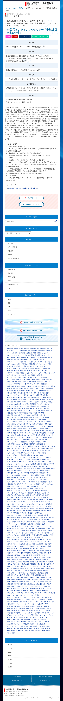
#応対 (35, 413)
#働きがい (36, 428)
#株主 (23, 495)
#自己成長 (32, 364)
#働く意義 (29, 353)
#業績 (9, 448)
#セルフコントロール (44, 566)
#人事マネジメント (46, 348)
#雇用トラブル (47, 579)
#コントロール (42, 386)
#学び (32, 439)
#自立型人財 (17, 499)
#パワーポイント (28, 602)
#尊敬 (21, 362)
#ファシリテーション (48, 613)
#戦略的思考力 (34, 348)
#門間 (23, 530)
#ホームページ (38, 533)
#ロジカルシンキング (41, 602)
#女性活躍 (33, 464)
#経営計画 (46, 606)
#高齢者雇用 (23, 350)
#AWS (46, 604)
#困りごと (39, 437)
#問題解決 (26, 624)
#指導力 (18, 508)
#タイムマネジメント (22, 586)
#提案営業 (39, 395)
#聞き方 (21, 559)
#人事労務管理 (27, 548)
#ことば (9, 419)
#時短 (27, 404)
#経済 (9, 530)
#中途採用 (10, 370)
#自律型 (9, 537)
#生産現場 (51, 593)
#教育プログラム (19, 555)
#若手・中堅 (40, 568)
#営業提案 (16, 513)
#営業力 (9, 564)
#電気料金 (23, 455)
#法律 (45, 593)
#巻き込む (25, 364)
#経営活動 (42, 366)
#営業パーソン (21, 526)
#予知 (16, 575)
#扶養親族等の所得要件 (24, 386)
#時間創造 (10, 375)
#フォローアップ (37, 497)
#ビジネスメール (12, 570)
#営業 (32, 615)
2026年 (10, 648)
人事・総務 (11, 277)
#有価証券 (49, 399)
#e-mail (19, 462)
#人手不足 (47, 382)
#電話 (23, 606)
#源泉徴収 (38, 630)
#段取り (9, 544)
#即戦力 (16, 370)
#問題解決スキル (30, 515)
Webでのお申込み (32, 205)
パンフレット (32, 198)
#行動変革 (10, 366)
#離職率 (9, 388)
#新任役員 (29, 555)
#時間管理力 (11, 508)
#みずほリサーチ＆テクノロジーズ (36, 530)
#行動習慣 (17, 366)
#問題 (38, 628)
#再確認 (9, 499)
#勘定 (29, 506)
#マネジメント (11, 622)
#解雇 (13, 610)
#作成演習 (42, 473)
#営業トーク (47, 395)
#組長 (42, 428)
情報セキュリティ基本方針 (45, 676)
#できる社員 (32, 570)
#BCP (50, 424)
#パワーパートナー (13, 524)
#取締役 (15, 602)
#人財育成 (20, 553)
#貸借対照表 (24, 628)
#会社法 (16, 466)
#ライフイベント (12, 355)
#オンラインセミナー (44, 542)
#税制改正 (40, 573)
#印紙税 (47, 628)
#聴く (43, 430)
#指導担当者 (35, 459)
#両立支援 (49, 388)
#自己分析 (44, 402)
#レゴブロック (49, 484)
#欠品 (20, 399)
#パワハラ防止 (43, 477)
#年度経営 (48, 550)
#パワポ (22, 457)
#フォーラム (41, 457)
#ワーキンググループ (19, 537)
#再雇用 (38, 495)
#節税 (45, 544)
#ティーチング (31, 604)
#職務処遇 (49, 350)
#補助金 (9, 428)
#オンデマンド (20, 459)
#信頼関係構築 (44, 459)
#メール (25, 550)
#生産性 (39, 570)
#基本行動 (46, 622)
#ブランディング (12, 533)
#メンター (34, 582)
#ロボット (28, 450)
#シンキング (21, 522)
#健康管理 (45, 495)
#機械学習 (22, 575)
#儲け (16, 413)
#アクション (35, 470)
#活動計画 (29, 479)
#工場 (39, 617)
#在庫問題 (48, 475)
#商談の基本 (28, 559)
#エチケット (18, 624)
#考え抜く (47, 355)
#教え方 (47, 470)
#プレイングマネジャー (29, 468)
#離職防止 (49, 457)
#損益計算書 (42, 553)
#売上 (17, 379)
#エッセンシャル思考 (20, 375)
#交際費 (31, 475)
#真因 (39, 466)
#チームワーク (11, 619)
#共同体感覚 (42, 528)
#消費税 (31, 630)
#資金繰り (10, 628)
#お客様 (38, 430)
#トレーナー (15, 542)
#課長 (32, 508)
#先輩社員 (22, 544)
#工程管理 (41, 582)
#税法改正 (33, 573)
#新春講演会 (27, 424)
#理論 (9, 506)
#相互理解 (10, 484)
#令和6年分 (26, 439)
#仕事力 (51, 535)
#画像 (37, 608)
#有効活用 (31, 375)
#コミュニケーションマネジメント (17, 519)
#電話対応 (26, 562)
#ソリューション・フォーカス (16, 446)
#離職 (51, 508)
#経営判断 (17, 613)
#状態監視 (10, 575)
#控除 (9, 406)
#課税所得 (17, 475)
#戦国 (33, 424)
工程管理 (11, 188)
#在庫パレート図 (12, 399)
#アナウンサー (40, 379)
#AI (24, 510)
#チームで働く (11, 357)
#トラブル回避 (11, 550)
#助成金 (16, 426)
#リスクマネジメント (36, 593)
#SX (8, 450)
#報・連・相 (41, 564)
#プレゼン (10, 617)
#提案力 (50, 562)
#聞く (19, 364)
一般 (9, 288)
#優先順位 (10, 470)
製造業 (33, 188)
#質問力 (24, 499)
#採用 (47, 508)
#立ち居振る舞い (12, 415)
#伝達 (33, 379)
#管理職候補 (50, 517)
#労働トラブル (11, 535)
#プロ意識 (10, 624)
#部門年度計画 (23, 413)
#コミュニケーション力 (19, 486)
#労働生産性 (22, 388)
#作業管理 (10, 584)
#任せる (37, 377)
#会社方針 (30, 488)
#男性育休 (51, 386)
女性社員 (10, 251)
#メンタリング (28, 597)
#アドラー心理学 (12, 410)
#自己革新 (25, 444)
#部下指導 (23, 524)
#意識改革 (10, 555)
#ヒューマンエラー (13, 626)
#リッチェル (20, 450)
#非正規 (28, 495)
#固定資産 (10, 402)
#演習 (9, 486)
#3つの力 (10, 404)
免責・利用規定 (17, 676)
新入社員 (10, 243)
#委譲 (9, 382)
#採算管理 (32, 628)
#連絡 (43, 468)
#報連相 (28, 608)
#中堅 (9, 548)
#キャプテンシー (12, 504)
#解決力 (41, 359)
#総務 (48, 610)
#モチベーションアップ (31, 619)
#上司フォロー (46, 493)
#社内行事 (31, 368)
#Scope (19, 477)
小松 (9, 307)
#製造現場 (45, 590)
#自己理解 (48, 506)
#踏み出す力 (49, 435)
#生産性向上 (31, 584)
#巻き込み (21, 410)
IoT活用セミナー (13, 284)
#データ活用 (21, 535)
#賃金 (49, 608)
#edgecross (10, 528)
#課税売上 (25, 402)
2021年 (10, 667)
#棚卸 (43, 399)
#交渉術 (52, 446)
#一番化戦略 (24, 359)
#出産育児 (36, 417)
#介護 (42, 417)
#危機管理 (33, 564)
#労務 (29, 466)
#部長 (19, 468)
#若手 (50, 544)
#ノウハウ (29, 617)
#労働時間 (23, 557)
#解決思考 (30, 446)
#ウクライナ (25, 384)
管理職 (10, 254)
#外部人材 (17, 384)
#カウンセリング (34, 362)
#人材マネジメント (43, 406)
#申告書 (14, 406)
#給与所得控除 (11, 386)
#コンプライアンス (23, 593)
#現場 (35, 626)
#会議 (9, 615)
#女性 (29, 557)
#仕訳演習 (30, 524)
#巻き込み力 (22, 493)
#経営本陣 (49, 410)
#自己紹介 (10, 502)
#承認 (42, 470)
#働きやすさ (11, 586)
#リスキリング (11, 453)
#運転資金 (15, 506)
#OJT (16, 617)
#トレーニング (26, 470)
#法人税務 (25, 630)
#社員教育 (40, 604)
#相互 (26, 362)
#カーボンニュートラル (30, 477)
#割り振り (49, 379)
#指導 (20, 488)
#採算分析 (10, 613)
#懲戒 (46, 515)
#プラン (48, 473)
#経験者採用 (46, 368)
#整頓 (22, 373)
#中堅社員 (10, 599)
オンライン (11, 314)
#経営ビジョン (11, 553)
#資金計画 (39, 584)
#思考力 (16, 359)
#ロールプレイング (24, 482)
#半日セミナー (21, 406)
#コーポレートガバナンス (47, 557)
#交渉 (47, 446)
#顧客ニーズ (31, 437)
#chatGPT (35, 450)
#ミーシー (10, 395)
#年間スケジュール (25, 433)
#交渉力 (24, 366)
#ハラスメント (40, 610)
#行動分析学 (50, 522)
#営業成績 (16, 430)
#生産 (26, 626)
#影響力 (29, 499)
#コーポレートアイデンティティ (17, 368)
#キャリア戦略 (22, 355)
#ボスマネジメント (30, 453)
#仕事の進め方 (47, 437)
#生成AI (42, 450)
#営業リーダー (17, 588)
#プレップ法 (18, 502)
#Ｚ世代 (9, 397)
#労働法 (18, 610)
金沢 (9, 303)
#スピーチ (40, 537)
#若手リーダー (18, 348)
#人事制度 (35, 557)
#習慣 (49, 364)
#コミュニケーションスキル (15, 515)
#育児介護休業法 (19, 390)
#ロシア (32, 384)
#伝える (9, 430)
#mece (25, 419)
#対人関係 (41, 435)
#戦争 (38, 384)
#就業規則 (26, 590)
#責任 (21, 539)
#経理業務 (37, 524)
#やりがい (31, 442)
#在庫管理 (39, 544)
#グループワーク (25, 379)
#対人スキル (31, 504)
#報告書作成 (32, 550)
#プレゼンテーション (45, 588)
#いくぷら (35, 390)
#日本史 (14, 424)
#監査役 (15, 433)
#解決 (9, 477)
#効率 (9, 364)
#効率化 (16, 584)
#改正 (34, 479)
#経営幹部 (42, 599)
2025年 (10, 652)
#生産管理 (38, 590)
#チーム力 (26, 464)
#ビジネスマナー (22, 622)
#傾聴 (26, 577)
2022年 (10, 663)
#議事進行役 (38, 513)
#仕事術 (25, 395)
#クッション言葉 (12, 353)
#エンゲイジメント (32, 410)
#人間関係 (19, 562)
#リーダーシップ (19, 599)
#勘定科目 (21, 448)
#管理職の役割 (31, 382)
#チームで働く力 (21, 437)
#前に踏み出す (21, 357)
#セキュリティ (31, 537)
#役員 (28, 582)
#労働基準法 (18, 590)
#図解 (49, 577)
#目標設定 (38, 575)
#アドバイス (37, 522)
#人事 (32, 590)
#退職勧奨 (41, 422)
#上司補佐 (23, 584)
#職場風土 (39, 442)
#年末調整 (19, 579)
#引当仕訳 (50, 433)
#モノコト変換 (33, 359)
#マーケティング (23, 533)
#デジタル (35, 599)
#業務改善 (42, 624)
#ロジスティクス (40, 462)
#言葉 (9, 546)
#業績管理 (10, 608)
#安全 (35, 617)
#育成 (24, 488)
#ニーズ (9, 513)
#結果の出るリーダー (23, 435)
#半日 (33, 535)
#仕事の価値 (37, 353)
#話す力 (40, 519)
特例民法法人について (45, 680)
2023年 (10, 659)
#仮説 (50, 482)
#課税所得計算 (39, 475)
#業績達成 (40, 355)
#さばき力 (30, 366)
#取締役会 (49, 430)
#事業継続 (39, 424)
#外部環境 (32, 444)
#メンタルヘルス (42, 479)
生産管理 (10, 273)
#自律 (39, 393)
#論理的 (19, 419)
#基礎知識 (17, 495)
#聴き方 (39, 606)
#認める (37, 402)
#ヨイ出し (43, 362)
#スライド (10, 475)
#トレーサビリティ (13, 455)
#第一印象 (41, 413)
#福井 (49, 546)
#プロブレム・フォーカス (41, 408)
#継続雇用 (17, 408)
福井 (9, 310)
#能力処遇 (41, 350)
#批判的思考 (42, 390)
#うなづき (32, 395)
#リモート (49, 599)
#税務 (43, 630)
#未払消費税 (42, 433)
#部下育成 (20, 619)
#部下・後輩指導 (12, 422)
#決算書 (16, 628)
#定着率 (28, 459)
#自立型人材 (37, 555)
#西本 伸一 (49, 448)
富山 (9, 299)
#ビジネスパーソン (33, 357)
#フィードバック (12, 493)
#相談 (53, 468)
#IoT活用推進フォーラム (14, 510)
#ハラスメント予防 (33, 526)
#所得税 (51, 464)
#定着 (36, 508)
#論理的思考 (11, 604)
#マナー (9, 568)
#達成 (30, 417)
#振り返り (46, 497)
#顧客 (22, 542)
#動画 (31, 533)
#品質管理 (48, 582)
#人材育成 (10, 606)
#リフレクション (41, 364)
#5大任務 (23, 370)
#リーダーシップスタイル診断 (16, 377)
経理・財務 (11, 269)
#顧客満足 (33, 606)
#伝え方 (51, 602)
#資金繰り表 (22, 506)
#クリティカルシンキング (33, 373)
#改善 (32, 624)
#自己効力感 (30, 377)
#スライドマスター (28, 462)
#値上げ (43, 388)
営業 (9, 280)
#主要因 (34, 466)
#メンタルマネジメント (14, 439)
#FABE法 (37, 502)
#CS (27, 606)
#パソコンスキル (21, 604)
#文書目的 (30, 399)
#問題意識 (20, 453)
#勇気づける (50, 528)
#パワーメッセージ (39, 548)
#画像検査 (36, 510)
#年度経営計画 (40, 444)
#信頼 (43, 522)
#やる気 (43, 517)
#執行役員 (10, 466)
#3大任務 (48, 422)
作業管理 (26, 188)
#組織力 (9, 393)
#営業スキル (17, 564)
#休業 (29, 497)
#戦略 (36, 488)
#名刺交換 (42, 415)
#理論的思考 (43, 482)
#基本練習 (21, 353)
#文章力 (19, 550)
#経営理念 (36, 517)
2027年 (10, 644)
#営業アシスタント (30, 542)
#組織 (9, 559)
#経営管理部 (11, 579)
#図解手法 (10, 495)
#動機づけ (37, 493)
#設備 (46, 573)
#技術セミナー (11, 593)
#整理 (17, 373)
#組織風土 (45, 439)
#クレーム (39, 539)
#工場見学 (39, 535)
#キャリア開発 (31, 486)
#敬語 (20, 415)
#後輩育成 (10, 473)
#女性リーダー (11, 577)
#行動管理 (23, 513)
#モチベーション (39, 597)
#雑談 (14, 419)
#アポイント (47, 539)
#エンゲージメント (28, 490)
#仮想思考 (30, 513)
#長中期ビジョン (12, 488)
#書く (24, 399)
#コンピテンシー (12, 573)
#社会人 (50, 402)
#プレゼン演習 (45, 502)
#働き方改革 (47, 584)
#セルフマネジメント (36, 586)
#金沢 (34, 566)
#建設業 (45, 535)
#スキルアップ (23, 546)
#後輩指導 (37, 613)
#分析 (50, 530)
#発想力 (45, 464)
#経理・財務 (11, 633)
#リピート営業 (11, 462)
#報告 (39, 468)
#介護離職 (10, 390)
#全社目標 (10, 413)
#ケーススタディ (30, 568)
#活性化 (28, 544)
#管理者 (41, 508)
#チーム (9, 588)
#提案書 (31, 577)
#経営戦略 (10, 359)
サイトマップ (31, 683)
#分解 (43, 448)
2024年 (10, 656)
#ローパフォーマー (32, 422)
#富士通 (13, 450)
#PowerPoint (34, 588)
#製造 (30, 626)
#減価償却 (17, 402)
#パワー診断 (32, 393)
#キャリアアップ (12, 479)
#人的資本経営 (31, 406)
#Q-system (39, 455)
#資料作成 (27, 553)
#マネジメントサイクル (40, 370)
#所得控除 (35, 579)
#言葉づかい (43, 562)
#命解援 (46, 519)
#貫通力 (35, 499)
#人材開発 (16, 568)
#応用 (36, 562)
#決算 (43, 524)
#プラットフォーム (46, 526)
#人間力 (29, 370)
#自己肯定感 (32, 355)
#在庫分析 (50, 462)
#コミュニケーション (35, 622)
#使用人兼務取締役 (13, 539)
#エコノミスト (16, 530)
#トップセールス (25, 430)
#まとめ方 (29, 457)
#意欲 (21, 417)
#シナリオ (19, 548)
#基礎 (32, 562)
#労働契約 (10, 590)
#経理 (40, 579)
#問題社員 (21, 422)
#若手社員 (20, 566)
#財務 (9, 582)
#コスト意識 (11, 379)
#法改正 (28, 390)
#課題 (42, 628)
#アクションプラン (43, 486)
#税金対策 (25, 475)
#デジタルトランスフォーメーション (22, 595)
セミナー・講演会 (17, 8)
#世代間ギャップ (18, 397)
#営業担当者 (35, 482)
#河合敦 (19, 424)
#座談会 (29, 455)
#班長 (33, 544)
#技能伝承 (22, 617)
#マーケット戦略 (46, 510)
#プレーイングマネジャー (15, 597)
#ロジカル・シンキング (33, 448)
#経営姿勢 (32, 539)
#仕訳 (16, 608)
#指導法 (39, 464)
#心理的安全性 (22, 442)
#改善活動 (17, 470)
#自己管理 (39, 375)
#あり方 (18, 444)
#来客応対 (35, 415)
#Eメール (14, 448)
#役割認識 (30, 493)
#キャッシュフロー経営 (40, 559)
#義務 (26, 539)
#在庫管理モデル (37, 397)
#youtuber (50, 426)
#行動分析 (48, 428)
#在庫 (21, 626)
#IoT (33, 608)
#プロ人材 (10, 384)
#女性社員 (48, 597)
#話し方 (50, 615)
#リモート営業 (11, 526)
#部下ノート (11, 373)
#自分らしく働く (39, 446)
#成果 (44, 442)
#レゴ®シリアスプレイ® (21, 484)
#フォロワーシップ (13, 457)
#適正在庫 (27, 397)
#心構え (15, 544)
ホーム (8, 8)
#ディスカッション (13, 557)
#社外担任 (22, 582)
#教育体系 (17, 606)
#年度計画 (40, 550)
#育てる (26, 473)
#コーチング (43, 615)
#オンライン (25, 615)
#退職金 (29, 517)
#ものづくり (41, 626)
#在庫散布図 (47, 397)
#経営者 (28, 599)
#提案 (9, 542)
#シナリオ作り (18, 473)
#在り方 (35, 386)
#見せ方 (14, 364)
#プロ (49, 390)
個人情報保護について (17, 680)
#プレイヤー (18, 395)
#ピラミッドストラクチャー (37, 419)
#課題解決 (29, 408)
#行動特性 (21, 573)
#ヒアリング (50, 564)
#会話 (33, 430)
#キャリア (20, 577)
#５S (36, 624)
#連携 (34, 457)
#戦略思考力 (25, 508)
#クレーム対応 (41, 453)
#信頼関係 (49, 499)
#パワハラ (32, 610)
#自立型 (44, 466)
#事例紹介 (46, 570)
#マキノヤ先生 (17, 428)
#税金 (48, 630)
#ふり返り (45, 353)
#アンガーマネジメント (14, 464)
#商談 (36, 615)
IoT (38, 188)
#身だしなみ (27, 415)
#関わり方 (42, 499)
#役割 (43, 555)
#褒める (31, 402)
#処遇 (23, 408)
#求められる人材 (22, 393)
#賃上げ (15, 388)
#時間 (31, 519)
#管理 (32, 575)
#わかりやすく (11, 468)
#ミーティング (16, 615)
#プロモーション (49, 533)
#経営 (20, 602)
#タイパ (39, 404)
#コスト (37, 388)
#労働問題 (15, 582)
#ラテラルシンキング (48, 373)
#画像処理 (29, 510)
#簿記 (48, 626)
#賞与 (24, 517)
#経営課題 (41, 410)
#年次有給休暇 (11, 517)
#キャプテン (22, 504)
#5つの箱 (14, 382)
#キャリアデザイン (38, 506)
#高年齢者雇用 (33, 350)
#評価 (44, 575)
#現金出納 (38, 399)
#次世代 (50, 357)
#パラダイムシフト (13, 350)
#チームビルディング (37, 484)
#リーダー (45, 617)
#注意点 (19, 517)
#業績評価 (44, 577)
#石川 (17, 528)
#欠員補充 (40, 382)
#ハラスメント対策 (13, 497)
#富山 (22, 568)
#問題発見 (44, 490)
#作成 (41, 488)
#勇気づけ (29, 522)
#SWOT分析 (27, 579)
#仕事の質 (34, 435)
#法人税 (18, 630)
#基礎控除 (44, 384)
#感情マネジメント (13, 417)
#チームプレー (40, 504)
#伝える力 (26, 588)
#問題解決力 (11, 562)
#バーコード (11, 459)
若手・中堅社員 (13, 247)
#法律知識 (23, 497)
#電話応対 (22, 608)
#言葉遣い (30, 426)
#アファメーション (13, 362)
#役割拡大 (10, 348)
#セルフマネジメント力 (14, 490)
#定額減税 (10, 426)
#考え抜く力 (11, 437)
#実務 (28, 575)
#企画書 (37, 577)
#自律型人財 (11, 444)
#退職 (9, 610)
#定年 (33, 495)
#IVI (34, 455)
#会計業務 (35, 433)
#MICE (48, 468)
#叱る (14, 393)
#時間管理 (33, 404)
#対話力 (37, 490)
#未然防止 (15, 546)
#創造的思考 (46, 393)
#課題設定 (49, 504)
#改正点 (49, 362)
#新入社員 (43, 619)
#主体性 (26, 348)
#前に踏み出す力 (19, 404)
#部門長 (28, 535)
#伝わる (47, 417)
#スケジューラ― (48, 404)
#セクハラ (25, 610)
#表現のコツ (34, 473)
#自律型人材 (43, 357)
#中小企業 (15, 559)
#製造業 (9, 602)
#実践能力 (21, 479)
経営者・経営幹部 (13, 258)
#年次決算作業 (11, 435)
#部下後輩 (38, 439)
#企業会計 (44, 377)
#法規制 (9, 433)
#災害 (45, 424)
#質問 (13, 548)
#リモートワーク (12, 482)
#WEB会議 (40, 515)
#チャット (48, 450)
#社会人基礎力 (11, 522)
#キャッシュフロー (27, 613)
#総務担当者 (25, 564)
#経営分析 (35, 553)
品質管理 (18, 188)
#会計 (27, 573)
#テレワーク (28, 566)
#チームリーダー (12, 442)
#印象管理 (23, 426)
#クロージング (11, 566)
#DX (8, 595)
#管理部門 (38, 368)
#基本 (36, 519)
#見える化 (47, 586)
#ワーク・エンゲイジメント (28, 528)
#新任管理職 (22, 382)
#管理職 (36, 595)
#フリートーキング (40, 426)
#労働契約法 (32, 546)
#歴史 (9, 424)
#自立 (49, 553)
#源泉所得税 (11, 630)
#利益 (30, 413)
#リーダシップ (27, 428)
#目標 (26, 417)
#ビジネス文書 (22, 570)
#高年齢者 (10, 408)
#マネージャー (49, 568)
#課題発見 (23, 466)
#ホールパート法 (28, 502)
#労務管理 (43, 608)
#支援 (36, 366)
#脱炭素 (14, 477)
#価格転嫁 (30, 388)
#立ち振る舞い (41, 546)
